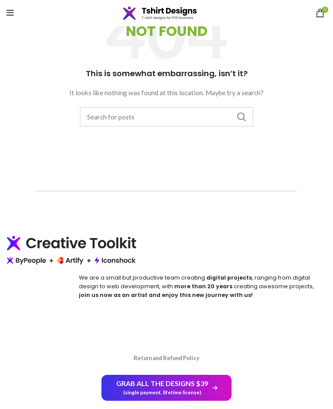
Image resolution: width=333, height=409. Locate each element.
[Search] (166, 117)
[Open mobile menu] (10, 13)
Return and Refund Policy (166, 357)
